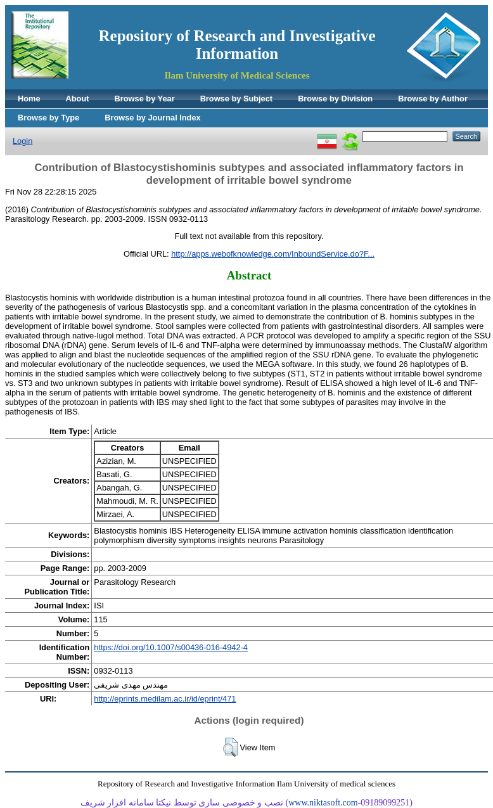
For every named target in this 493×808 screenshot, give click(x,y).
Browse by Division (335, 98)
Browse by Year (145, 98)
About (77, 98)
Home (29, 98)
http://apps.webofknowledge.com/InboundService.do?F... (273, 254)
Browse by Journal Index (152, 117)
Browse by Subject (236, 98)
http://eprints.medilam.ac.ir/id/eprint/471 (165, 698)
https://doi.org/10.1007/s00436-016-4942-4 (171, 647)
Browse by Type (48, 117)
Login (22, 141)
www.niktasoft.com (323, 802)
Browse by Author (433, 98)
